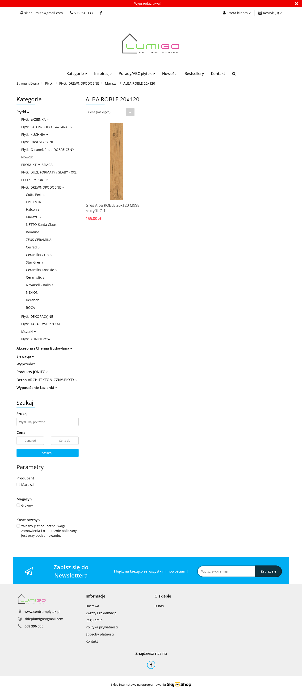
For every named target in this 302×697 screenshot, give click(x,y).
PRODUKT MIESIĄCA (37, 164)
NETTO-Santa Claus (41, 224)
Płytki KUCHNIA (34, 134)
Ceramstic (35, 277)
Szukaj (47, 453)
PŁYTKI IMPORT (34, 179)
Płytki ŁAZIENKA (35, 119)
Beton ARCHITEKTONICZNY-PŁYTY (47, 379)
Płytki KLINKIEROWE (36, 339)
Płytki (23, 111)
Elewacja (25, 356)
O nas (159, 606)
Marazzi (33, 217)
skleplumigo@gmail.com (44, 619)
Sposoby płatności (100, 634)
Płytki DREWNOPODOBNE (42, 187)
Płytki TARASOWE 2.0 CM (40, 324)
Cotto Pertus (35, 194)
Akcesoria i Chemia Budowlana (44, 348)
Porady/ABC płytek (137, 73)
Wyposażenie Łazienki (37, 387)
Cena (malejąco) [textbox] (99, 112)
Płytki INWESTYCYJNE (37, 142)
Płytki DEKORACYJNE (37, 316)
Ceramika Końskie (41, 270)
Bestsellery (194, 73)
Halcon (33, 209)
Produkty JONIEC (32, 371)
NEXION (32, 292)
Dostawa (92, 606)
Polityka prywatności (102, 627)
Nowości (169, 73)
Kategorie (77, 73)
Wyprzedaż (26, 364)
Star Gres (34, 262)
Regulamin (94, 620)
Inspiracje (103, 73)
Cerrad (33, 247)
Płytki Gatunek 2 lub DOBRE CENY (47, 149)
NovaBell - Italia (40, 285)
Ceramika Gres (39, 254)
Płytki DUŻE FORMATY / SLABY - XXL (48, 172)
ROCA (30, 307)
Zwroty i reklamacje (101, 613)
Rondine (32, 232)
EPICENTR (33, 202)
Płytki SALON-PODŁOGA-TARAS (46, 127)
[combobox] (110, 112)
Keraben (32, 300)
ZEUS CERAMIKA (38, 239)
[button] (269, 13)
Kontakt (218, 73)
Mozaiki (28, 331)
